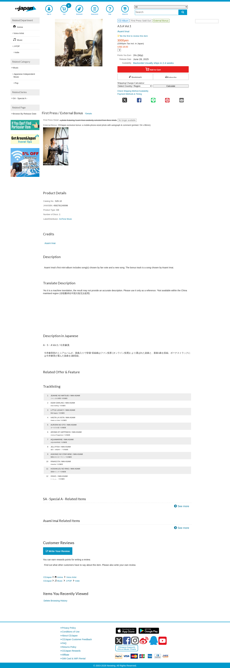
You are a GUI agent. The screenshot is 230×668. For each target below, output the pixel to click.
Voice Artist (71, 577)
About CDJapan (70, 635)
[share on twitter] (124, 99)
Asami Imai (123, 31)
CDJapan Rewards (71, 651)
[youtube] (162, 641)
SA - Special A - (20, 98)
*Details (88, 113)
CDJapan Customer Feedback (77, 639)
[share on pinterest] (167, 99)
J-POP (69, 581)
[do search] (182, 12)
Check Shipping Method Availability (132, 91)
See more (183, 506)
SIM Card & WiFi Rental (74, 658)
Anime (60, 577)
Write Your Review (58, 551)
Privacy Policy (69, 628)
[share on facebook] (139, 99)
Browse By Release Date (24, 114)
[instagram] (135, 640)
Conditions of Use (71, 631)
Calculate (170, 86)
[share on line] (153, 99)
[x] (119, 640)
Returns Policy (69, 647)
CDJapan (47, 577)
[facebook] (127, 640)
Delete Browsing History (55, 600)
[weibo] (143, 640)
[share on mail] (181, 99)
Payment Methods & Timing (129, 94)
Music (59, 581)
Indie (77, 581)
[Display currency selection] (119, 50)
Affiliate (65, 654)
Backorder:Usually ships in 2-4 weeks (153, 63)
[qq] (153, 640)
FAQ (64, 643)
